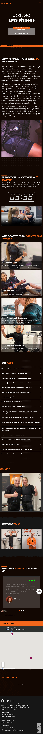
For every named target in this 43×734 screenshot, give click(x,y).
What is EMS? (21, 30)
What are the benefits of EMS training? (14, 373)
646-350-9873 (8, 728)
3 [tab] (23, 610)
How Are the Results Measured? (11, 454)
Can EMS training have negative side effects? (16, 378)
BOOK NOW (21, 684)
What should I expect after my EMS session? (16, 392)
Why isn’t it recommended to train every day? (16, 387)
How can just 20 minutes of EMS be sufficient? (16, 383)
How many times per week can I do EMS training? (17, 417)
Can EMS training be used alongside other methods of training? (19, 412)
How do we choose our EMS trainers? (13, 435)
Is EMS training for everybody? (11, 402)
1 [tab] (19, 610)
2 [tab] (21, 610)
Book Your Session (21, 33)
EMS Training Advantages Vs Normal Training (16, 449)
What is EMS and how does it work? (12, 369)
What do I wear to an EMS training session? (15, 440)
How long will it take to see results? (13, 406)
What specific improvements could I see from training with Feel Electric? (21, 429)
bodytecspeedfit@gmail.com (14, 730)
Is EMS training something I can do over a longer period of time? (20, 423)
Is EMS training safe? (8, 397)
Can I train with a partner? (10, 444)
